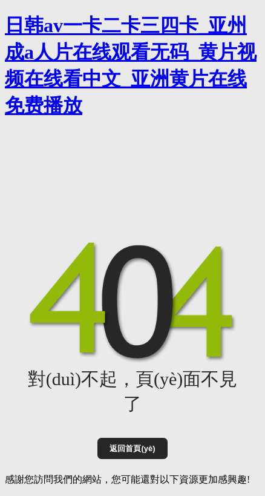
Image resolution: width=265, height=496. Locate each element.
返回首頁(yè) (132, 448)
